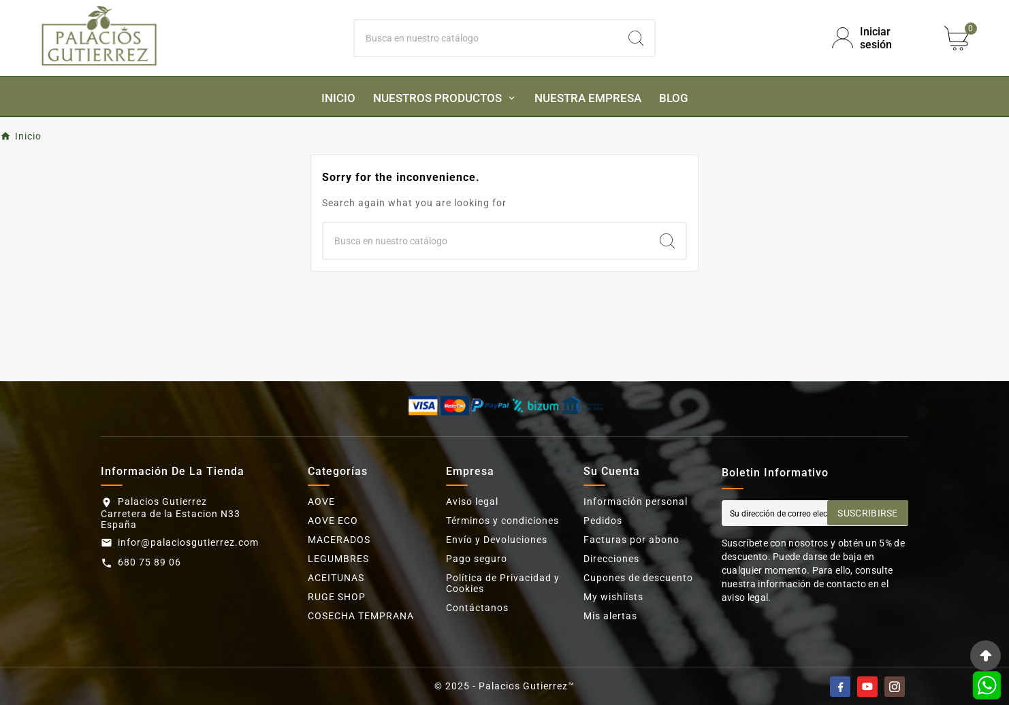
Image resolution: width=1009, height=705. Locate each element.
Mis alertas (610, 615)
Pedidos (602, 520)
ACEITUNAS (336, 577)
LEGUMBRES (338, 558)
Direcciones (611, 558)
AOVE (321, 501)
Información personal (635, 501)
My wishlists (613, 596)
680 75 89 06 (149, 562)
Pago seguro (476, 558)
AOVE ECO (333, 520)
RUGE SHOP (337, 596)
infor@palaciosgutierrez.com (188, 542)
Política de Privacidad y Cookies (503, 583)
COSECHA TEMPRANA (361, 615)
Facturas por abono (631, 539)
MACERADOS (339, 539)
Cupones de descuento (638, 577)
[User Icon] (876, 38)
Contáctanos (477, 607)
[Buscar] (486, 38)
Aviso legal (472, 501)
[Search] (635, 38)
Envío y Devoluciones (496, 539)
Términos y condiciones (502, 520)
